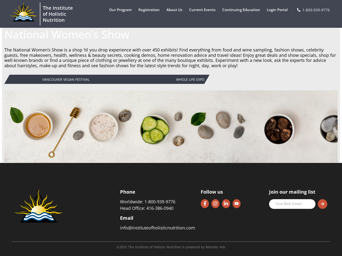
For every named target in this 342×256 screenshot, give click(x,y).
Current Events (203, 9)
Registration (150, 9)
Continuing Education (242, 9)
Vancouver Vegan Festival (66, 80)
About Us (175, 9)
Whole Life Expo (190, 80)
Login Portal (278, 9)
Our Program (121, 9)
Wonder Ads (216, 247)
